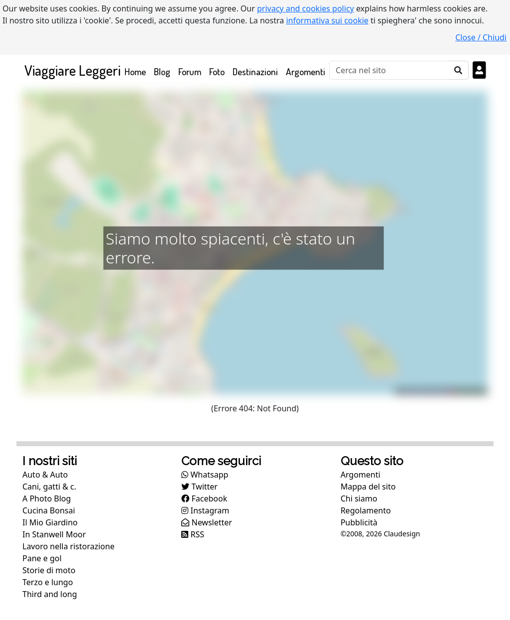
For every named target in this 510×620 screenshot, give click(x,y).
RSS (192, 534)
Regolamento (366, 510)
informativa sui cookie (327, 20)
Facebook (204, 498)
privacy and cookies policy (305, 8)
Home (137, 71)
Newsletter (206, 522)
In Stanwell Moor (54, 534)
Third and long (49, 594)
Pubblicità (359, 522)
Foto (217, 71)
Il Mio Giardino (50, 522)
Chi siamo (359, 498)
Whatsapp (204, 474)
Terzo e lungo (47, 582)
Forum (189, 71)
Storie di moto (48, 570)
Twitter (199, 486)
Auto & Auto (45, 474)
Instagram (205, 510)
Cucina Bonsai (48, 510)
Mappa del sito (368, 486)
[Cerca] (389, 70)
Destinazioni (255, 71)
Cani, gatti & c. (49, 486)
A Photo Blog (46, 498)
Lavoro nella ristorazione (68, 546)
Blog (162, 71)
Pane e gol (42, 558)
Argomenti (305, 71)
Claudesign (401, 533)
